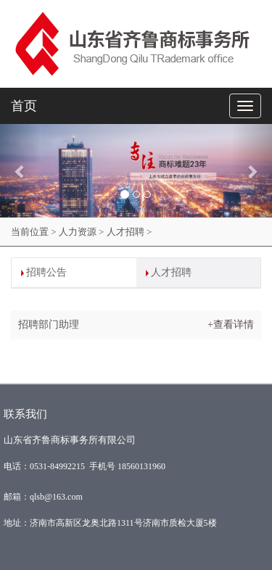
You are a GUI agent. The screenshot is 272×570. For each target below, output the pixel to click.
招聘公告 (46, 272)
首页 (24, 106)
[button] (20, 171)
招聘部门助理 (48, 324)
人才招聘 (171, 272)
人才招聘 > (129, 231)
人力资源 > (81, 231)
